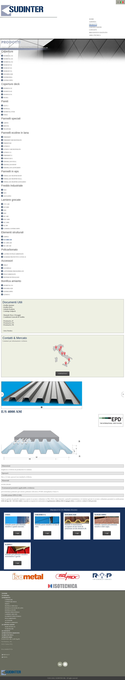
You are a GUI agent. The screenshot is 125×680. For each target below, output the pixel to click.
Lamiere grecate (11, 199)
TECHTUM (7, 129)
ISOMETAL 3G (8, 56)
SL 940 (6, 225)
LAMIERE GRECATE (11, 614)
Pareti (4, 101)
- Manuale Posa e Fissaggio (12, 315)
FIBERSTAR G (8, 158)
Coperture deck (10, 84)
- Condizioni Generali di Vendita (14, 317)
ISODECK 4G (8, 91)
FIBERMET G (8, 155)
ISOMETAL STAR (9, 112)
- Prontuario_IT (8, 321)
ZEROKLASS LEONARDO (12, 168)
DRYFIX (6, 126)
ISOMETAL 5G (8, 62)
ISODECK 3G (8, 88)
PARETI (7, 603)
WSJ (5, 190)
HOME (91, 19)
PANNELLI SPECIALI (11, 606)
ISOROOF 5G (8, 71)
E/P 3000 (6, 207)
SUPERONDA (8, 77)
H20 (5, 210)
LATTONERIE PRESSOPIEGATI (14, 271)
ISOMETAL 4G (8, 59)
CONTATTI (93, 30)
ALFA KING (7, 196)
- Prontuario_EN (8, 323)
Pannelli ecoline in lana (15, 132)
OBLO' (6, 265)
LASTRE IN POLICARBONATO (14, 254)
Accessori (7, 260)
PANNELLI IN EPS (10, 610)
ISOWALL (7, 109)
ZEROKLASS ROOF (10, 164)
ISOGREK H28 (8, 74)
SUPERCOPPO (8, 80)
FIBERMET (7, 137)
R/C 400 (6, 216)
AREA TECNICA (95, 35)
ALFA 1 (6, 105)
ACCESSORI (8, 620)
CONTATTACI (62, 373)
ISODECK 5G (8, 94)
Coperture (7, 51)
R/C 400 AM (7, 246)
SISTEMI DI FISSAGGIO (11, 277)
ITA (118, 2)
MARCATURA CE (10, 626)
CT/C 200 (6, 204)
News (5, 657)
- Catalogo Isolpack (9, 311)
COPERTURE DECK (11, 601)
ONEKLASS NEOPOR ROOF (13, 176)
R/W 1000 (7, 219)
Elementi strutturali (12, 232)
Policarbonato (9, 249)
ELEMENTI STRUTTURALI (27, 48)
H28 (5, 213)
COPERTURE (9, 599)
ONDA (6, 115)
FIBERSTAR (7, 143)
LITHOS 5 (7, 146)
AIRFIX (6, 123)
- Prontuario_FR (8, 325)
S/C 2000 (6, 222)
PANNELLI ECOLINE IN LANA (14, 608)
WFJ (5, 193)
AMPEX (6, 237)
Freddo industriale (12, 185)
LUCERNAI (7, 268)
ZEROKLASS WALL (10, 161)
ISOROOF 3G (8, 65)
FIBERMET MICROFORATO (13, 140)
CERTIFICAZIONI (95, 27)
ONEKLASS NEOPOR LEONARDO (15, 182)
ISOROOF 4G (8, 68)
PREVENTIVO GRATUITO (98, 32)
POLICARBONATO (10, 274)
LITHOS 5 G (7, 152)
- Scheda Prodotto (9, 309)
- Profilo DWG (7, 307)
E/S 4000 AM (43, 48)
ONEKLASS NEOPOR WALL (13, 179)
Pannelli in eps (10, 171)
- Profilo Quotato (8, 305)
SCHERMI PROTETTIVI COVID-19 (15, 257)
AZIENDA (92, 22)
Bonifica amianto (11, 281)
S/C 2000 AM (8, 243)
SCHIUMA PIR (9, 628)
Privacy (6, 655)
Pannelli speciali (11, 118)
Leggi (17, 533)
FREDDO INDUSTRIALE (12, 612)
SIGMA (6, 97)
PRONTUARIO (7, 637)
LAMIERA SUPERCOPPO (12, 228)
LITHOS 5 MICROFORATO (12, 149)
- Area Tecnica (7, 331)
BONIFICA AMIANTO (11, 622)
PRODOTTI (93, 24)
